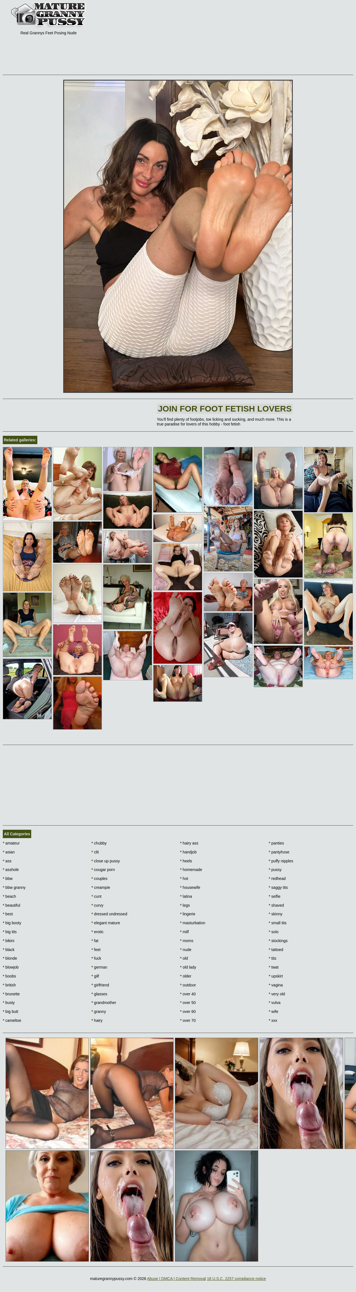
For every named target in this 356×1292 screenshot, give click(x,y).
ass (7, 861)
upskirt (276, 976)
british (9, 985)
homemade (191, 869)
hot (184, 878)
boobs (9, 976)
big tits (10, 932)
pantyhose (279, 852)
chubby (99, 843)
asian (9, 852)
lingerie (187, 914)
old (184, 958)
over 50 (188, 1002)
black (8, 949)
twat (274, 967)
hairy (97, 1020)
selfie (275, 896)
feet (96, 949)
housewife (190, 887)
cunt (96, 896)
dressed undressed (109, 914)
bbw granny (14, 887)
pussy (275, 869)
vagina (276, 985)
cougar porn (103, 869)
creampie (100, 887)
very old (277, 994)
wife (273, 1011)
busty (9, 1002)
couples (99, 878)
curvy (97, 905)
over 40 (188, 994)
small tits (278, 923)
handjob (188, 852)
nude (186, 949)
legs (185, 905)
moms (186, 940)
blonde (10, 958)
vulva (275, 1002)
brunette (11, 994)
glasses (99, 994)
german (99, 967)
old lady (188, 967)
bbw (8, 878)
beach (9, 896)
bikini (8, 940)
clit (95, 852)
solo (274, 932)
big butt (10, 1011)
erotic (97, 932)
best (8, 914)
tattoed (276, 949)
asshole (11, 869)
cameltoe (12, 1020)
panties (276, 843)
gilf (95, 976)
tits (272, 958)
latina (186, 896)
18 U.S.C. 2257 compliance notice (236, 1278)
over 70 (188, 1020)
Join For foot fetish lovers (225, 408)
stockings (278, 940)
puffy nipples (281, 861)
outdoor (188, 985)
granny (98, 1011)
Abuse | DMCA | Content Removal (176, 1278)
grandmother (103, 1002)
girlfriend (100, 985)
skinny (275, 914)
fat (94, 940)
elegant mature (105, 923)
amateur (11, 843)
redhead (277, 878)
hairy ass (189, 843)
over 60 (188, 1011)
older (185, 976)
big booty (12, 923)
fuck (96, 958)
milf (184, 932)
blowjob (11, 967)
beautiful (11, 905)
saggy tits (278, 887)
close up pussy (105, 861)
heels (186, 861)
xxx (273, 1020)
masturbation (192, 923)
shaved (276, 905)
